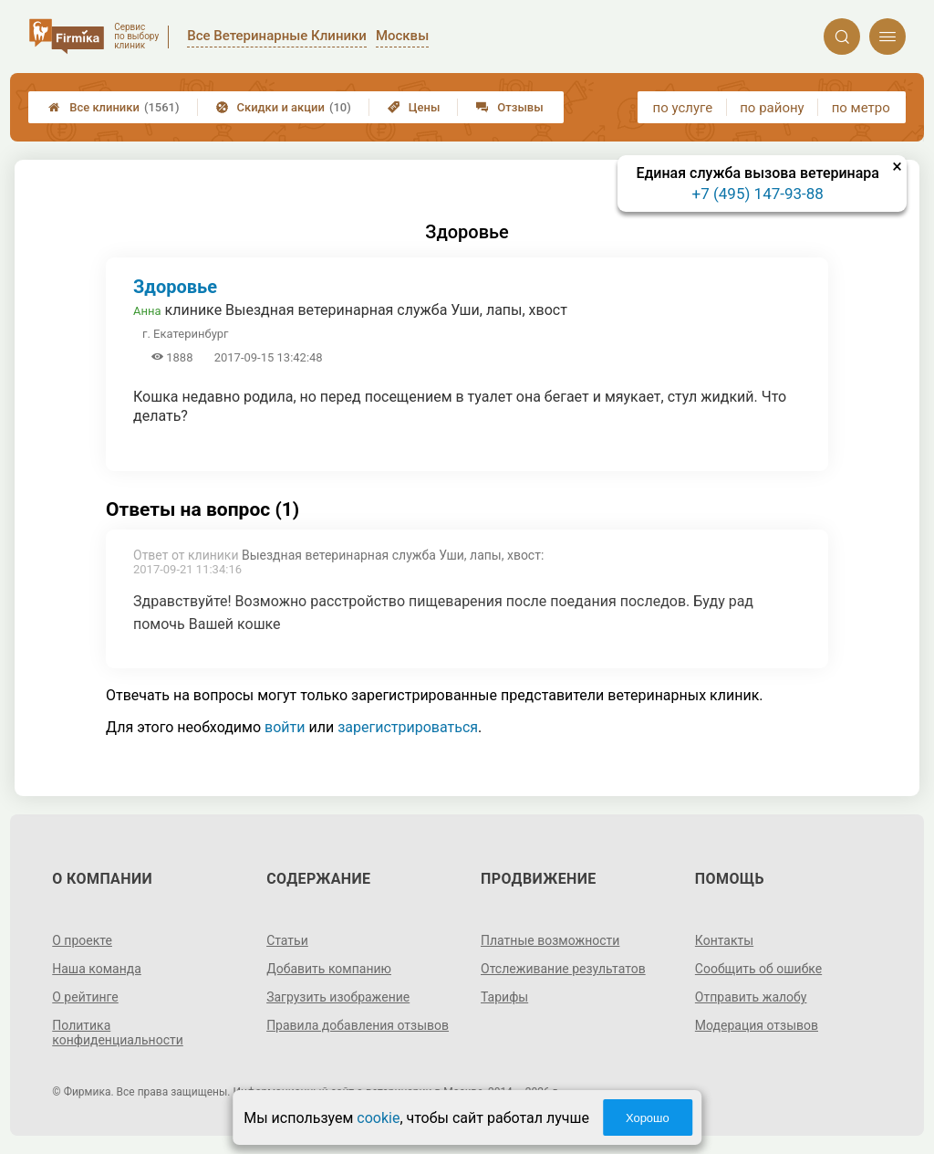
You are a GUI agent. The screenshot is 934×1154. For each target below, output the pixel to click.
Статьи (287, 940)
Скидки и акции (283, 107)
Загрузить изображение (338, 997)
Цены (414, 107)
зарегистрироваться (407, 727)
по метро (861, 108)
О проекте (82, 940)
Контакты (724, 940)
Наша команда (96, 968)
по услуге (683, 108)
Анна (147, 311)
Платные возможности (550, 940)
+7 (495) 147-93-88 (758, 193)
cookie (378, 1118)
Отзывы (509, 107)
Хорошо (647, 1118)
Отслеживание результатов (563, 968)
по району (772, 108)
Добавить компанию (328, 968)
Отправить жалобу (751, 997)
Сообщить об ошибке (758, 968)
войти (285, 727)
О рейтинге (85, 997)
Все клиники (113, 107)
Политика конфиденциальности (117, 1032)
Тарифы (504, 997)
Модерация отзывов (756, 1025)
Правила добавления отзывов (357, 1025)
